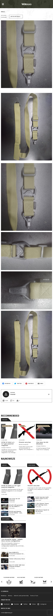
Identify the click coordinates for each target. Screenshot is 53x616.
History (10, 595)
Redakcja (3, 595)
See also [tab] (4, 419)
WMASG (3, 11)
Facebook (5, 604)
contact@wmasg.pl (6, 612)
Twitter (24, 604)
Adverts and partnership (21, 595)
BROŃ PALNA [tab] (31, 465)
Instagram (41, 604)
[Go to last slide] (2, 581)
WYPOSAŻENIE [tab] (6, 519)
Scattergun (4, 17)
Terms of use (34, 595)
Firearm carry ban (34, 485)
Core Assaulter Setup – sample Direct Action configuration (12, 540)
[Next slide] (51, 581)
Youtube (15, 604)
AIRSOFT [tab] (4, 465)
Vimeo (32, 604)
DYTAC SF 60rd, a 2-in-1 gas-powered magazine (11, 486)
